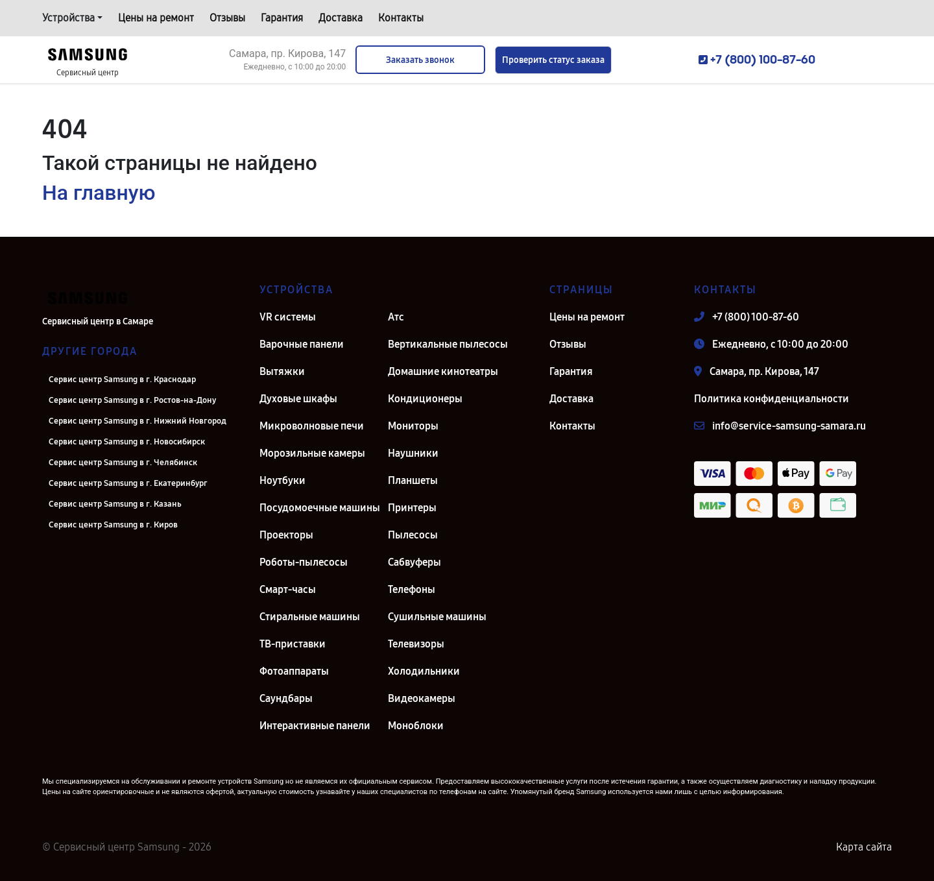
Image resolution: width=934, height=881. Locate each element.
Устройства (68, 18)
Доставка (340, 18)
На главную (98, 192)
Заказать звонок (420, 60)
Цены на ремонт (156, 18)
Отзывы (227, 18)
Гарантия (282, 18)
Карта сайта (864, 847)
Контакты (401, 18)
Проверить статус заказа (553, 60)
